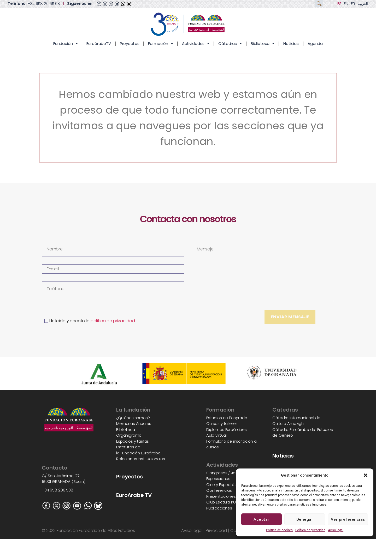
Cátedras (230, 43)
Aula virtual (216, 435)
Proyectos (129, 43)
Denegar (304, 519)
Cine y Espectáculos (225, 484)
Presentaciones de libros (229, 496)
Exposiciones (218, 478)
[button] (365, 475)
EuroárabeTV (98, 43)
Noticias (291, 43)
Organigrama (129, 435)
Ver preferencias (348, 519)
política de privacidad (113, 321)
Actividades (195, 43)
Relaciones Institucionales (140, 458)
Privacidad (216, 531)
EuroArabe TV (134, 495)
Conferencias (219, 490)
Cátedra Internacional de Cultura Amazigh (296, 420)
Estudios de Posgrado (226, 417)
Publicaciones (219, 508)
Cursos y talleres (222, 423)
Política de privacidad (310, 530)
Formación (160, 43)
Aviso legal (335, 530)
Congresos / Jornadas (227, 473)
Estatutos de (128, 447)
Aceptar (261, 519)
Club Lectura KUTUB (224, 502)
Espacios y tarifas (132, 441)
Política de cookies (279, 530)
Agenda (315, 43)
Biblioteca (262, 43)
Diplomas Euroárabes (226, 429)
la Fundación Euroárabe (138, 453)
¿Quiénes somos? (133, 417)
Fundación (65, 43)
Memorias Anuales (133, 423)
